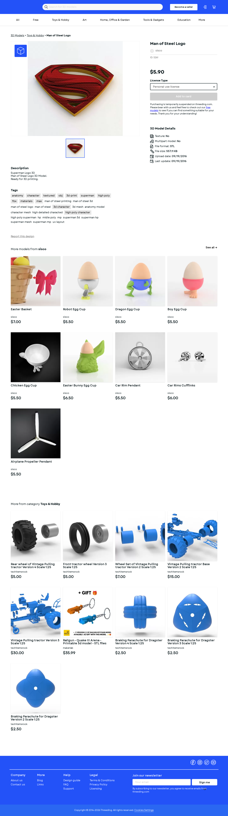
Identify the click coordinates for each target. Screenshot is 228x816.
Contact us (18, 784)
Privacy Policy (98, 784)
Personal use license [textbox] (166, 87)
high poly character (77, 212)
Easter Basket (21, 309)
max (39, 201)
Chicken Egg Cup (24, 386)
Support (68, 788)
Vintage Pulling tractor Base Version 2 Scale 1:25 (189, 566)
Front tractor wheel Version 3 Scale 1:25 (85, 566)
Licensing (96, 788)
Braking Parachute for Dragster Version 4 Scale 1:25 (138, 642)
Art (85, 20)
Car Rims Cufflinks (181, 386)
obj (61, 195)
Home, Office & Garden (115, 20)
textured (49, 195)
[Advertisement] (183, 195)
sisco (158, 50)
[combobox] (183, 86)
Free (35, 20)
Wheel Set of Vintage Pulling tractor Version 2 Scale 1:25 (136, 566)
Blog (40, 780)
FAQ (65, 784)
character (33, 195)
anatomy (17, 195)
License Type (159, 80)
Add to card (183, 96)
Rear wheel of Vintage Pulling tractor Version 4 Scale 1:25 (33, 566)
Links (40, 784)
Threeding (23, 7)
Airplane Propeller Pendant (31, 462)
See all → (211, 247)
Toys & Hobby (60, 20)
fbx (14, 201)
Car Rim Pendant (127, 386)
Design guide (71, 780)
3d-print (71, 195)
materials (26, 201)
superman (87, 195)
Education (183, 20)
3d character (62, 207)
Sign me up (204, 783)
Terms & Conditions (102, 780)
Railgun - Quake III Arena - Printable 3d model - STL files (84, 642)
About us (16, 780)
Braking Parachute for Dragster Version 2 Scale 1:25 (34, 718)
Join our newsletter (147, 775)
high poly (104, 195)
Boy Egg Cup (177, 309)
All (17, 20)
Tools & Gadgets (153, 20)
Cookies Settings (144, 810)
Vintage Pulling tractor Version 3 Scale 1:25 (35, 642)
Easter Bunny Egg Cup (79, 386)
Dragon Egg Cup (127, 309)
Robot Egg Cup (74, 309)
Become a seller (184, 7)
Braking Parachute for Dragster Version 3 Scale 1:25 (191, 642)
